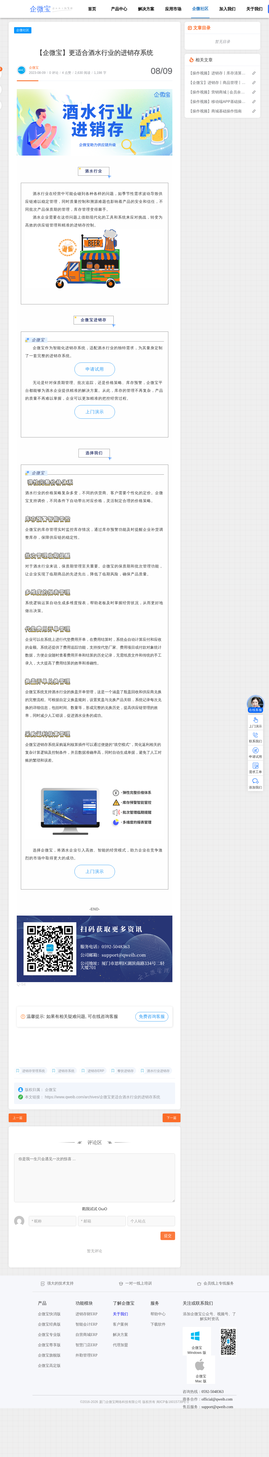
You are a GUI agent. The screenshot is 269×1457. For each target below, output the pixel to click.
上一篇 (17, 1118)
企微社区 (22, 30)
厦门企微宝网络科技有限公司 (120, 1402)
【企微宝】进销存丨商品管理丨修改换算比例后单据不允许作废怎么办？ (217, 82)
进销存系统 (66, 1071)
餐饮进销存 (125, 1071)
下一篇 (171, 1118)
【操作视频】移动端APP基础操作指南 (217, 101)
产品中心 (119, 9)
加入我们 (227, 9)
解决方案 (146, 9)
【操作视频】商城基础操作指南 (215, 111)
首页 (92, 9)
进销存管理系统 (33, 1071)
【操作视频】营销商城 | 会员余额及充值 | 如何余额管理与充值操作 (217, 92)
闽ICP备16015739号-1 (172, 1402)
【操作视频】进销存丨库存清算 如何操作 (217, 73)
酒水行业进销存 (158, 1071)
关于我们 (254, 9)
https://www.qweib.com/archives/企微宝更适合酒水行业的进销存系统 (102, 1097)
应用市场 (173, 9)
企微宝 (34, 68)
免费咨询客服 (152, 1016)
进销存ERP (96, 1071)
